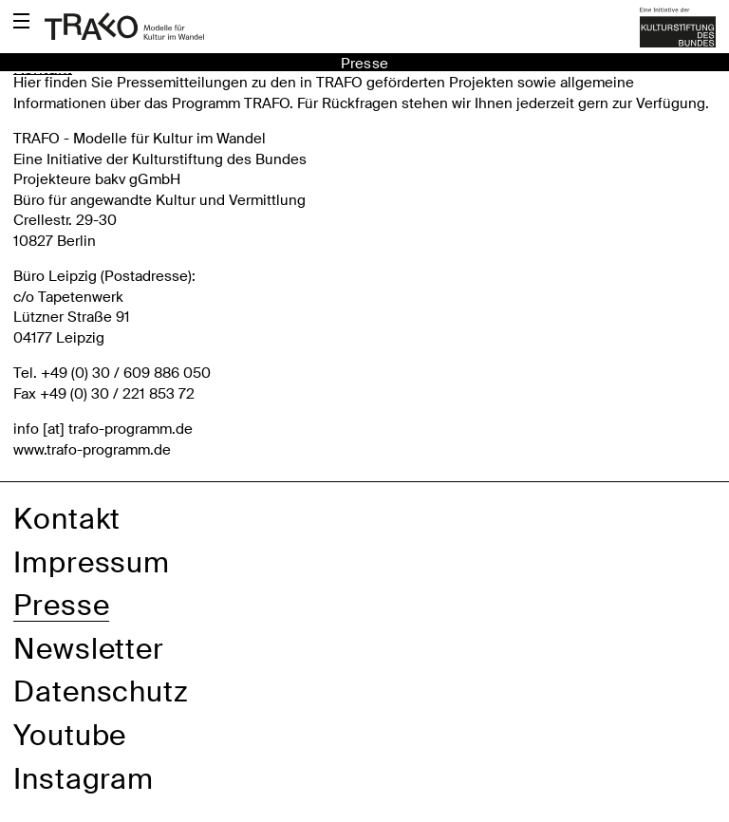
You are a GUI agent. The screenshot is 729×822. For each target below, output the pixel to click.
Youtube (69, 735)
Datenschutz (101, 691)
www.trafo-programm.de (92, 449)
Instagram (83, 778)
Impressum (91, 562)
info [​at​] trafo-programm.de (103, 429)
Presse (61, 605)
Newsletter (88, 648)
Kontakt (67, 518)
